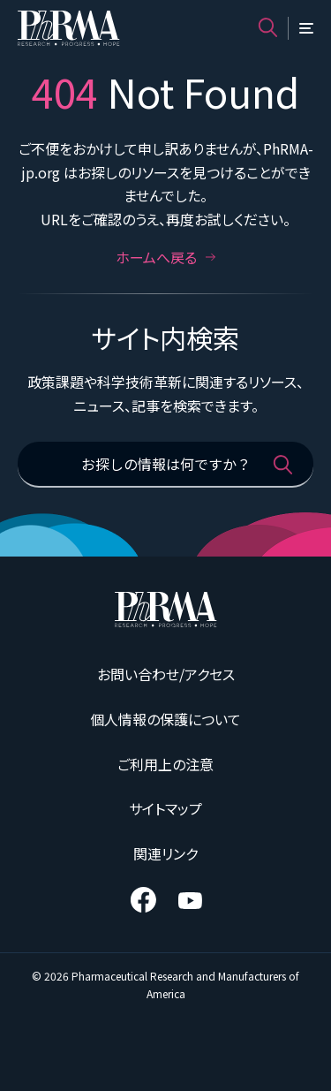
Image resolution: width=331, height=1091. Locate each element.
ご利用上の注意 (165, 764)
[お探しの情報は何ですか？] (165, 465)
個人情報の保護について (165, 719)
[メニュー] (306, 28)
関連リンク (165, 853)
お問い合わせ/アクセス (166, 674)
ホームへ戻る (166, 257)
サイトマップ (165, 808)
